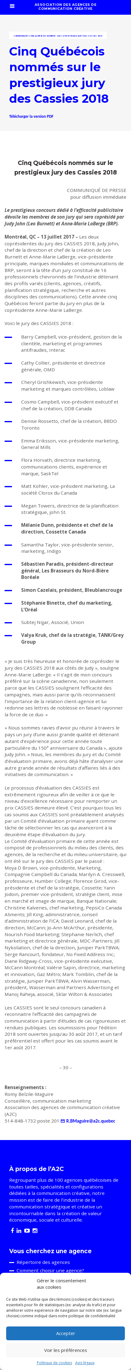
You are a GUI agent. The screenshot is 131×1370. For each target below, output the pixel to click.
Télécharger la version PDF (31, 116)
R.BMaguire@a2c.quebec (90, 1121)
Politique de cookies (54, 1362)
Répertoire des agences (43, 1262)
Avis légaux (84, 1362)
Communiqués (21, 36)
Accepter (65, 1333)
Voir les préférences (65, 1350)
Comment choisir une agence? (50, 1270)
